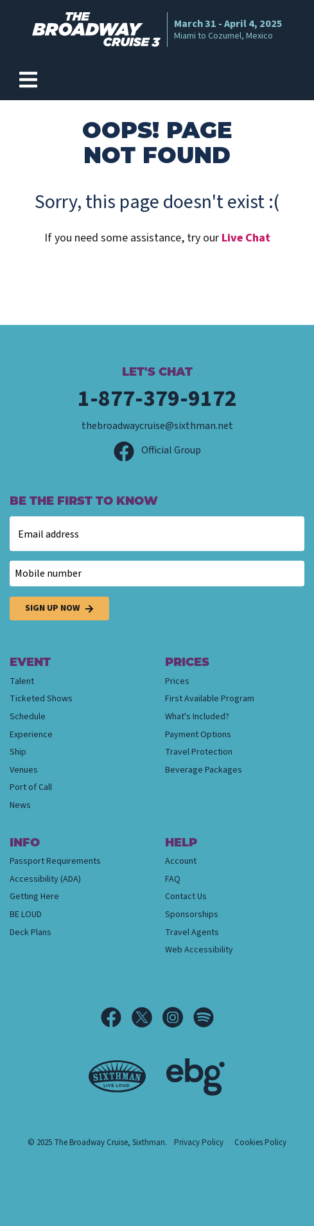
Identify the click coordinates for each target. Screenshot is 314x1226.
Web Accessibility (199, 949)
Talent (22, 681)
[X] (147, 1017)
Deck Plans (30, 932)
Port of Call (31, 787)
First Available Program (209, 698)
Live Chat (246, 238)
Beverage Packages (203, 770)
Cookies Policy (260, 1142)
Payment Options (198, 734)
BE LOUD (26, 914)
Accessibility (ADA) (45, 879)
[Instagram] (177, 1017)
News (20, 805)
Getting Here (34, 896)
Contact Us (186, 896)
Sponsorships (191, 914)
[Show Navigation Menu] (28, 79)
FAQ (172, 879)
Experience (31, 734)
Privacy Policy (198, 1142)
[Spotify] (203, 1017)
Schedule (28, 716)
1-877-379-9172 (157, 399)
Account (180, 861)
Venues (24, 770)
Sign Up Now (59, 608)
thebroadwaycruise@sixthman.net (157, 426)
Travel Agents (192, 932)
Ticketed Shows (41, 698)
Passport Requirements (55, 861)
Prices (177, 681)
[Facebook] (116, 1017)
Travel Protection (198, 752)
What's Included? (197, 716)
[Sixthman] (117, 1076)
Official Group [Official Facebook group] (157, 450)
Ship (18, 752)
